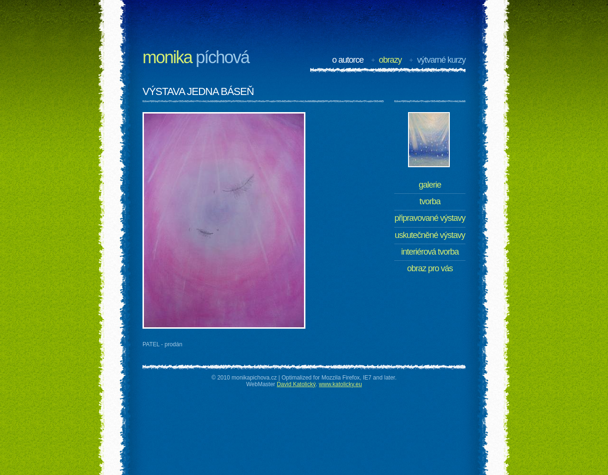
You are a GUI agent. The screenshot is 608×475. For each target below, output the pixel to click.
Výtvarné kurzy (441, 60)
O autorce (347, 60)
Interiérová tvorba (429, 251)
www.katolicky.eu (340, 384)
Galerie (429, 185)
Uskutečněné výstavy (430, 235)
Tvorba (429, 201)
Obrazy (390, 60)
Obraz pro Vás (430, 268)
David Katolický (296, 384)
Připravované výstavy (429, 218)
